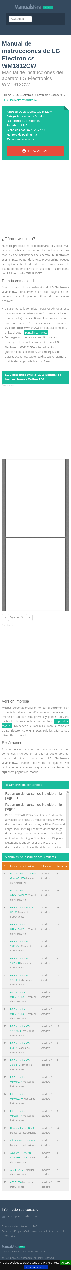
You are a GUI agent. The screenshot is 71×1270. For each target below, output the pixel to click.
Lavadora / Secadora (33, 116)
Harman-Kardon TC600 (22, 1128)
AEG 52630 (16, 1182)
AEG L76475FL (17, 1169)
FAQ (35, 1226)
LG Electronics (31, 121)
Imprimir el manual (22, 139)
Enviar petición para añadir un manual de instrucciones (31, 1231)
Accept (65, 1262)
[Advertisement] (35, 200)
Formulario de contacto (14, 1226)
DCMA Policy (8, 1236)
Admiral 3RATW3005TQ (22, 1140)
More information (36, 1267)
